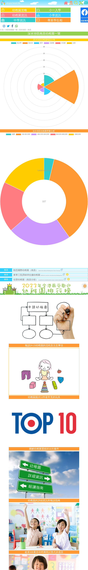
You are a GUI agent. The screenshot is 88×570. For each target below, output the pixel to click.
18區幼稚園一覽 (11, 30)
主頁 (1, 30)
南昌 (29, 30)
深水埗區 (22, 30)
